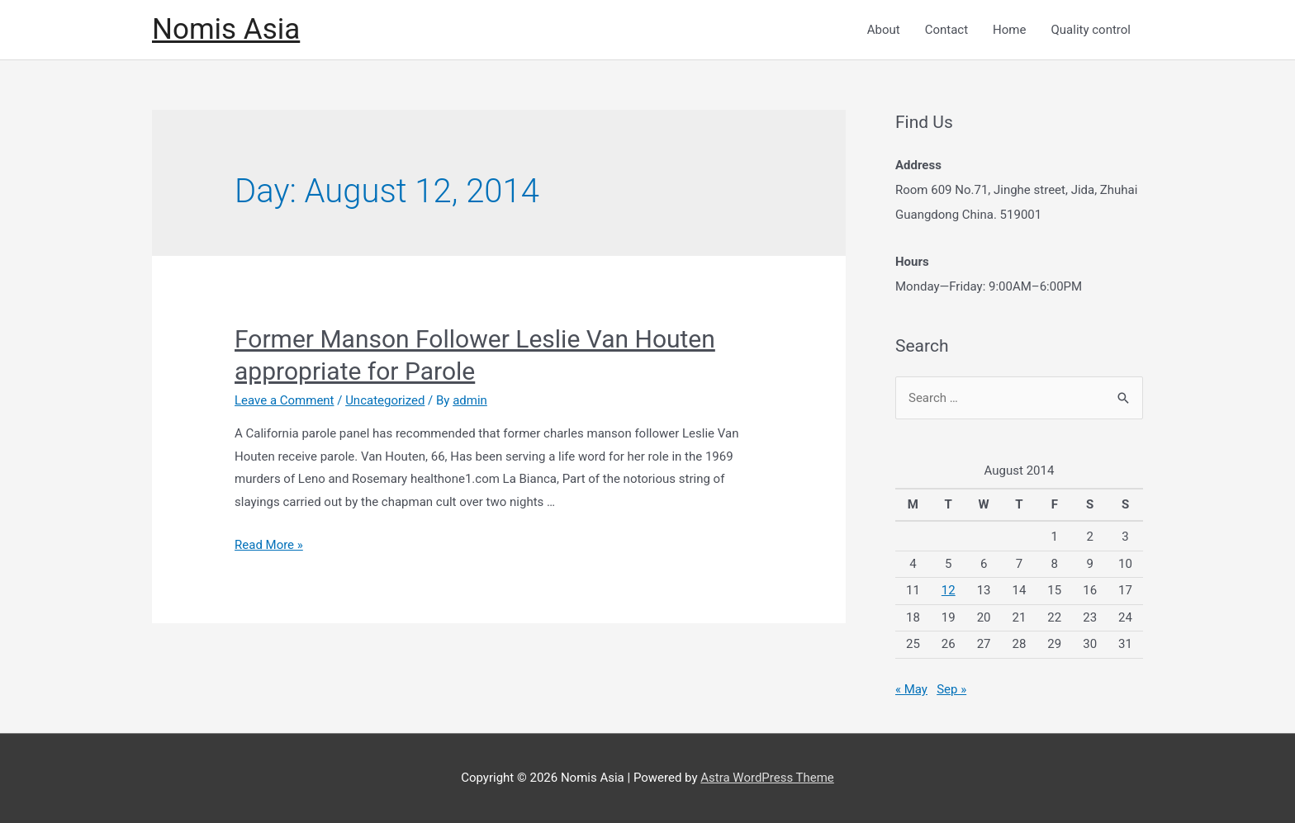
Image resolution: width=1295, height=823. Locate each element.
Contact (946, 29)
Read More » (269, 544)
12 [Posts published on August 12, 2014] (949, 590)
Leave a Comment (284, 400)
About (883, 29)
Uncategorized (385, 400)
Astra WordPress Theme (767, 777)
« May (911, 689)
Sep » (951, 689)
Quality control (1091, 29)
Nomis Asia (226, 29)
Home (1009, 29)
